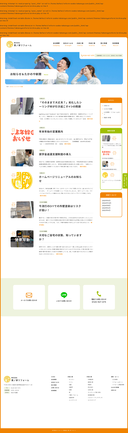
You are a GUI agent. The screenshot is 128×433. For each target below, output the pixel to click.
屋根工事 (90, 382)
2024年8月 (106, 205)
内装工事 (80, 44)
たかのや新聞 (108, 109)
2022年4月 (106, 210)
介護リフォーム (73, 395)
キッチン (71, 379)
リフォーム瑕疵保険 (118, 384)
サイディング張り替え (94, 392)
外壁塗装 (90, 379)
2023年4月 (106, 208)
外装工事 (92, 44)
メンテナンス (73, 400)
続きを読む (67, 144)
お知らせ (106, 105)
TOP (7, 86)
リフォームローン (117, 382)
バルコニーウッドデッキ (95, 397)
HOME (53, 377)
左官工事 (90, 390)
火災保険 (115, 379)
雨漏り (90, 384)
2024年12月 (106, 203)
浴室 (70, 384)
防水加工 (90, 387)
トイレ (71, 382)
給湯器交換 (91, 395)
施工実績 (104, 44)
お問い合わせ (55, 388)
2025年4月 (106, 201)
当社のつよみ (68, 44)
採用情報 (115, 44)
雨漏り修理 (107, 117)
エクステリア (92, 400)
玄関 (70, 390)
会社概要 (56, 44)
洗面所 (71, 387)
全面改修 (71, 397)
